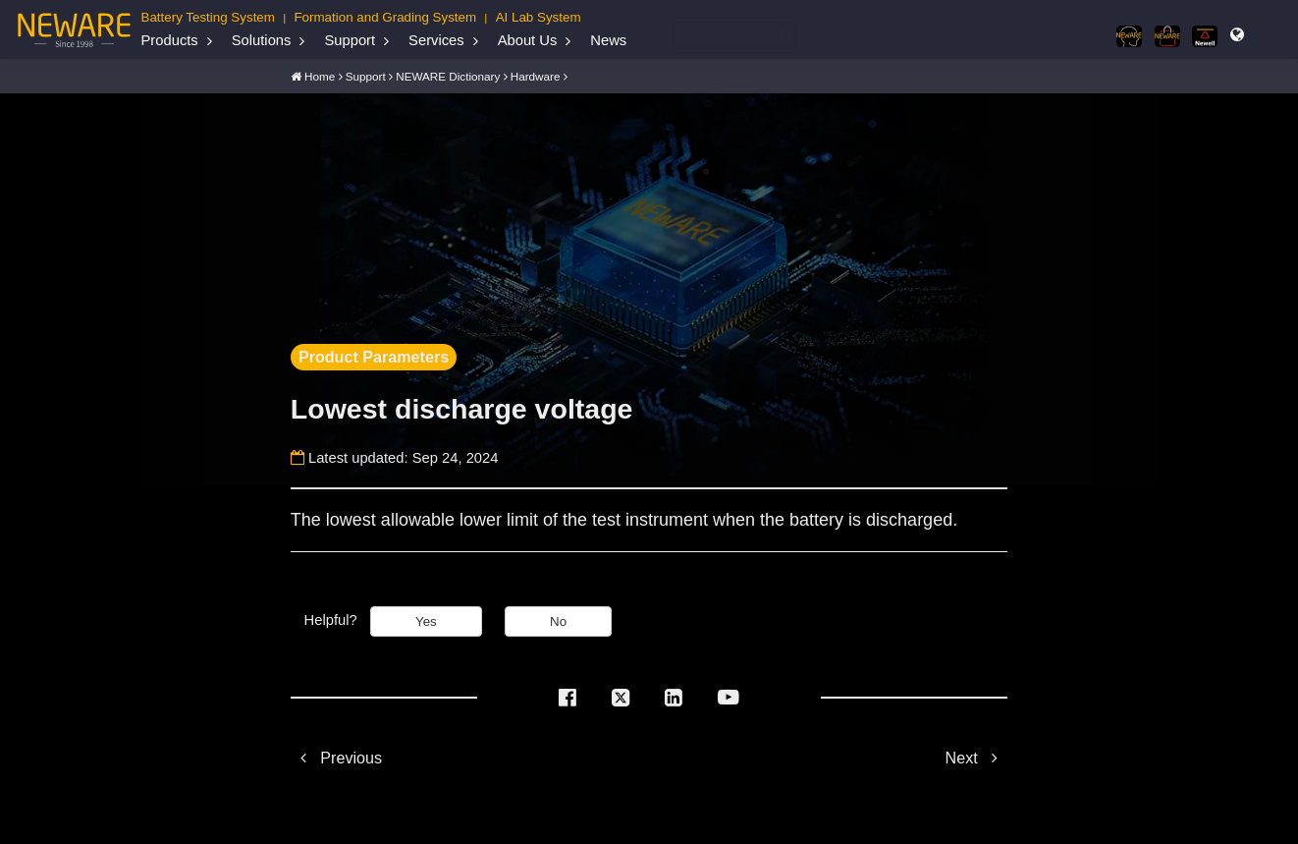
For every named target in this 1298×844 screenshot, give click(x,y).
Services (436, 40)
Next (977, 756)
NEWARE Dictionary (448, 75)
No (558, 620)
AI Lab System (538, 17)
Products (169, 40)
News (608, 40)
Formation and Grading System (385, 17)
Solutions (262, 40)
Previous (336, 756)
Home (319, 75)
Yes (426, 620)
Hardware (536, 75)
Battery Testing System (208, 17)
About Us (528, 40)
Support (349, 40)
